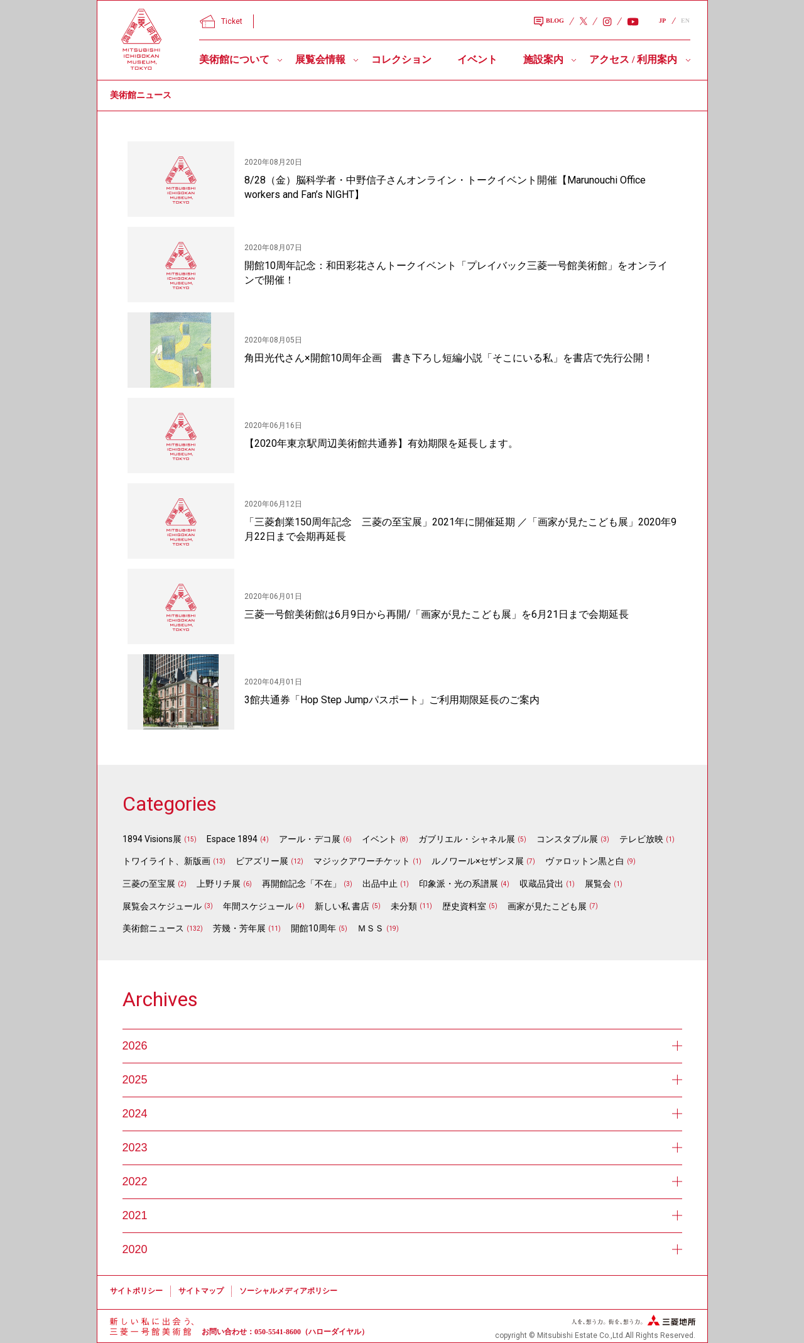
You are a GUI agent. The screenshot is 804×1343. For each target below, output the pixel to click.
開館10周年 (313, 928)
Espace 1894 (232, 839)
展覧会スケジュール (162, 906)
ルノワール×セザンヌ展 (478, 861)
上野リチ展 (219, 884)
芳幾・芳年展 (239, 928)
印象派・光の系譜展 (458, 884)
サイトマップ (201, 1290)
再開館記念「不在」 (301, 884)
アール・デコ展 (309, 839)
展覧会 (598, 884)
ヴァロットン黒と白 (584, 861)
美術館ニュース (153, 928)
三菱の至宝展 (148, 884)
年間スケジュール (258, 906)
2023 (402, 1147)
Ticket (221, 21)
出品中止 (380, 884)
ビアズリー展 (262, 861)
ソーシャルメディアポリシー (288, 1290)
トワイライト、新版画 (166, 861)
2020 (402, 1249)
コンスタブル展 (567, 839)
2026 (402, 1045)
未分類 (404, 906)
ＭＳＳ (370, 928)
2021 (402, 1215)
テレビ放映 (641, 839)
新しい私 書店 (342, 906)
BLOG (549, 22)
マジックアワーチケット (361, 861)
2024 (402, 1113)
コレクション (401, 59)
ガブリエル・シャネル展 (466, 839)
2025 (402, 1079)
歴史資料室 (464, 906)
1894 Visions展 (152, 839)
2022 (402, 1181)
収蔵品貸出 (541, 884)
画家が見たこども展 (547, 906)
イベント (477, 59)
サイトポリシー (136, 1290)
